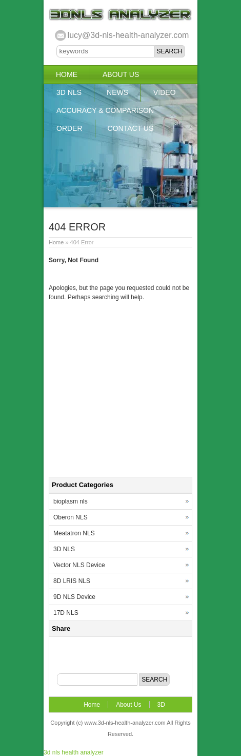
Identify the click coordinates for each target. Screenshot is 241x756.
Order (69, 128)
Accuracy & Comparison (105, 110)
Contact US (131, 128)
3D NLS (69, 92)
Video (164, 92)
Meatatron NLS (74, 533)
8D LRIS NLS (71, 581)
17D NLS (65, 612)
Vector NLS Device (79, 565)
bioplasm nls (70, 501)
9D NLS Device (74, 596)
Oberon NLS (70, 517)
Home (66, 74)
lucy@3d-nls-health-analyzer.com (128, 35)
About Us (121, 74)
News (117, 92)
